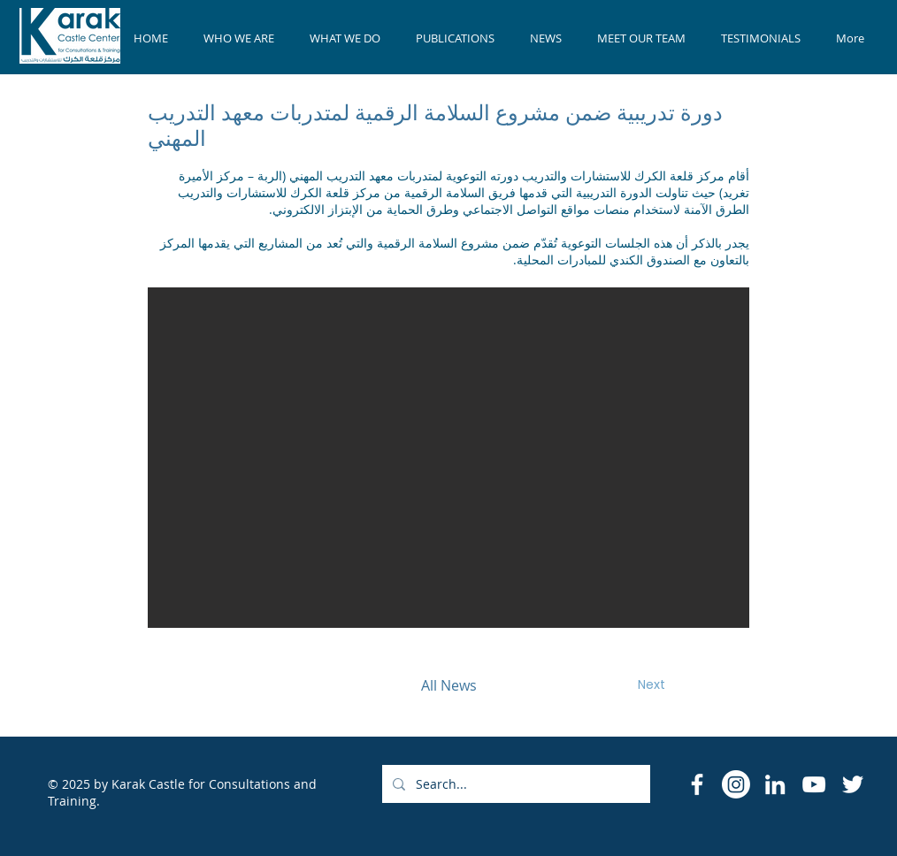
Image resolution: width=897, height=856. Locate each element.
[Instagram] (736, 784)
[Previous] (246, 685)
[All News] (448, 685)
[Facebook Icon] (697, 784)
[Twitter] (853, 784)
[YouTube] (814, 784)
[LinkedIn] (775, 784)
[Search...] (514, 784)
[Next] (651, 685)
